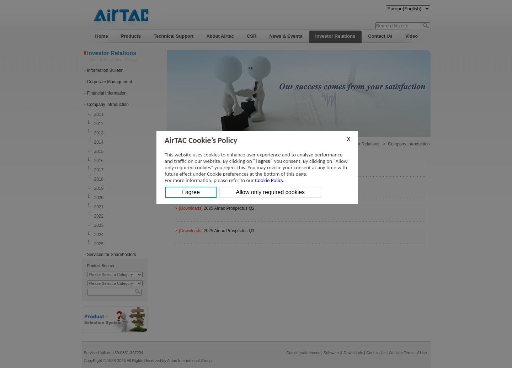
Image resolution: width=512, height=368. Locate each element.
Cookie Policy (269, 180)
